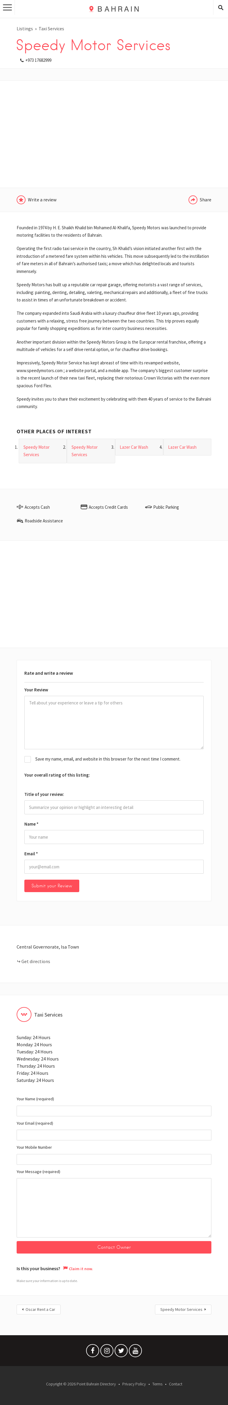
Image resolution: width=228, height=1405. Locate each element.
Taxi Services (51, 28)
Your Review (36, 690)
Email (31, 853)
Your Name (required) (114, 1106)
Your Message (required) (114, 1203)
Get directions (35, 961)
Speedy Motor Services (181, 1309)
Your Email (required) (114, 1130)
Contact (175, 1384)
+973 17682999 (38, 60)
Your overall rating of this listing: (57, 775)
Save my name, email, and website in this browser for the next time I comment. (107, 759)
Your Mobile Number (114, 1155)
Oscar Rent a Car (40, 1309)
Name (31, 824)
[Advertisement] (114, 134)
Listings (25, 28)
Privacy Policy (134, 1384)
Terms (157, 1384)
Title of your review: (44, 794)
